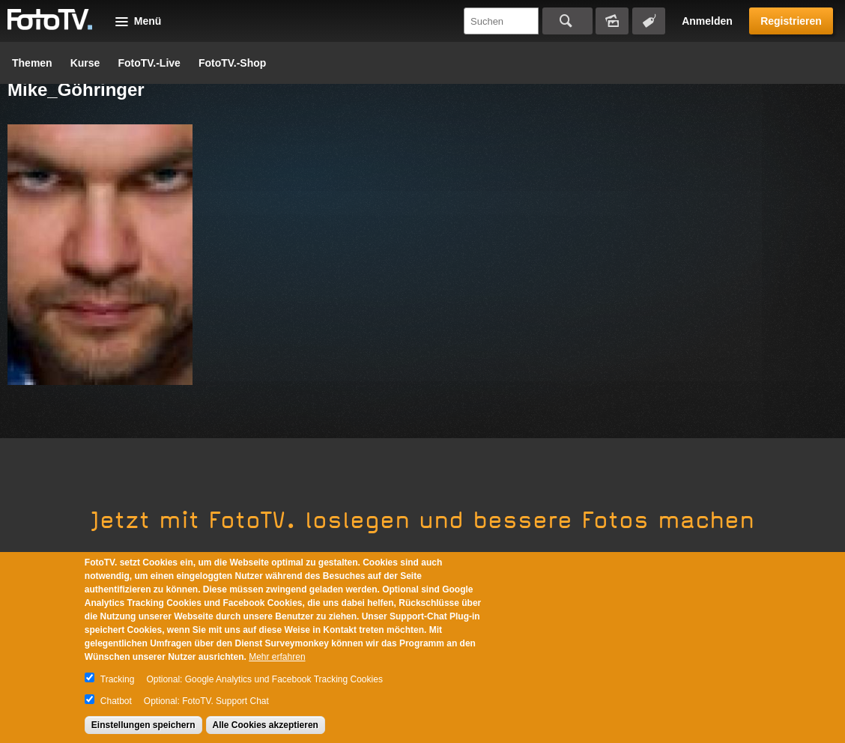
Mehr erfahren (277, 657)
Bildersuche (612, 20)
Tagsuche (648, 20)
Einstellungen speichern (143, 725)
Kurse (85, 63)
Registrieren (791, 21)
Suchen (567, 20)
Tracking (117, 679)
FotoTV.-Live (149, 63)
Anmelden (707, 21)
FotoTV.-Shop (232, 63)
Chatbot (116, 701)
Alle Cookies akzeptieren (265, 725)
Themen (32, 63)
